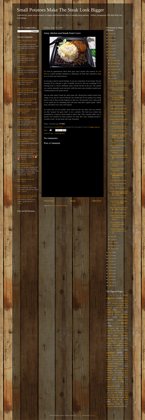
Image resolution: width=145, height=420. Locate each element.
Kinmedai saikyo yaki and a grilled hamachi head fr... (119, 127)
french (125, 333)
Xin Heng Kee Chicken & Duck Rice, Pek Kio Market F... (118, 164)
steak (115, 393)
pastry (108, 379)
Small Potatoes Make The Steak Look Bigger (60, 9)
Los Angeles (118, 361)
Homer (109, 343)
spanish (120, 390)
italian (118, 350)
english (112, 328)
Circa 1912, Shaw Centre (118, 180)
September (114, 69)
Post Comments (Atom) (59, 205)
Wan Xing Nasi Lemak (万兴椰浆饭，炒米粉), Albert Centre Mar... (118, 136)
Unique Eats (118, 402)
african (110, 301)
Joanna (19, 139)
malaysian (121, 364)
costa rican (114, 323)
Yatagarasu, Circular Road (118, 108)
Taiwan (125, 395)
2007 (110, 282)
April (112, 239)
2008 (110, 279)
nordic (110, 375)
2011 (110, 270)
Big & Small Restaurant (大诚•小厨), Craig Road (119, 208)
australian (125, 303)
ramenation (110, 386)
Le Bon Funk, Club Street (118, 212)
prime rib (121, 384)
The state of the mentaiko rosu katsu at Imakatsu (118, 112)
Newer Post (49, 201)
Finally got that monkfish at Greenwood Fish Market (118, 89)
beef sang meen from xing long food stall (28, 79)
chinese (124, 317)
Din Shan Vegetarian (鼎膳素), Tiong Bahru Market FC (119, 157)
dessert (124, 322)
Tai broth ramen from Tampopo (117, 151)
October (113, 66)
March (113, 242)
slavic (114, 390)
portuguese (111, 384)
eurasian (122, 328)
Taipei (117, 395)
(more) (19, 50)
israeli (108, 350)
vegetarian (110, 404)
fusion (108, 341)
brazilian (122, 310)
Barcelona (109, 307)
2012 (110, 267)
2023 (110, 43)
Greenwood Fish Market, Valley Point (118, 146)
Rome (108, 388)
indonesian (124, 345)
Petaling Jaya (109, 381)
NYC (115, 375)
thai (120, 397)
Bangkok (121, 305)
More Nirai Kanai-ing (117, 116)
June (112, 78)
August (113, 72)
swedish (125, 393)
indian (113, 345)
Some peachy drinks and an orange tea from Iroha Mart (118, 121)
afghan (126, 298)
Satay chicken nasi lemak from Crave (118, 184)
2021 (110, 49)
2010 (110, 273)
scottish (108, 390)
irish (123, 348)
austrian (112, 305)
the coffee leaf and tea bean (117, 398)
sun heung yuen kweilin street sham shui (27, 197)
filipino (118, 330)
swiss (110, 395)
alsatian (116, 301)
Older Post (96, 201)
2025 (110, 36)
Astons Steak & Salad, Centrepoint (117, 169)
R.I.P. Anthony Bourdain (117, 188)
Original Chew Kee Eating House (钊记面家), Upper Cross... (118, 203)
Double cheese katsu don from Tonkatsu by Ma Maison (118, 217)
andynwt (79, 415)
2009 (110, 276)
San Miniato (122, 388)
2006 (110, 285)
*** (114, 295)
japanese (110, 352)
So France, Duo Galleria (117, 131)
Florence (116, 333)
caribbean (116, 314)
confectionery (122, 320)
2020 (110, 52)
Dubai (114, 326)
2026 (110, 33)
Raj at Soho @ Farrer (116, 102)
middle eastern (123, 370)
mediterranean (111, 366)
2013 (110, 264)
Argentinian (114, 303)
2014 (110, 261)
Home (73, 201)
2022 (110, 46)
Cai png (112, 92)
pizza (117, 382)
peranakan (120, 379)
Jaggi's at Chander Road (117, 105)
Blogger (92, 415)
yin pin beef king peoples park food (26, 130)
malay (110, 364)
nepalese (125, 373)
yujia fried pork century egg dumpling (26, 164)
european (109, 330)
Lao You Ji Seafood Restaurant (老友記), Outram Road (117, 97)
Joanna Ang (21, 40)
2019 (110, 55)
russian (114, 388)
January (113, 248)
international (114, 348)
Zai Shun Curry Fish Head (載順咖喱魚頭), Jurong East (118, 175)
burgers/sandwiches (113, 312)
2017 (110, 252)
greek (123, 341)
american (124, 301)
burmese (108, 314)
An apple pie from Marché (118, 198)
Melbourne (109, 368)
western (119, 406)
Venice (123, 404)
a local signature (60, 133)
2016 (110, 255)
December (114, 60)
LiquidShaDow (22, 54)
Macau (126, 361)
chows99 (20, 163)
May (112, 236)
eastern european (123, 326)
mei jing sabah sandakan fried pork (27, 110)
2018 (110, 58)
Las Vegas (118, 357)
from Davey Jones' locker (117, 337)
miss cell (113, 373)
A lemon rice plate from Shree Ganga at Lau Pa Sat (118, 230)
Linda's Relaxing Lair (24, 150)
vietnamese (109, 406)
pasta (120, 377)
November (114, 63)
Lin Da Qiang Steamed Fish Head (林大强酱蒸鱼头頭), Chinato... (119, 193)
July (112, 75)
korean (117, 355)
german (116, 341)
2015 (110, 258)
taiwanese (113, 397)
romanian (123, 386)
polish (126, 381)
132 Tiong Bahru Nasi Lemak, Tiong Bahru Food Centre (117, 224)
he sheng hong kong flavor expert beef (26, 100)
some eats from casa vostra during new (27, 150)
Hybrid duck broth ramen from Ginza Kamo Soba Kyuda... (118, 83)
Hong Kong (123, 343)
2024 (110, 40)
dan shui (31, 179)
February (114, 245)
